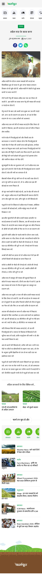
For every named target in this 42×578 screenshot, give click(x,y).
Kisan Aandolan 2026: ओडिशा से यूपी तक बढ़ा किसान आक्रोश (28, 525)
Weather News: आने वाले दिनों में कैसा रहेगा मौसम (28, 451)
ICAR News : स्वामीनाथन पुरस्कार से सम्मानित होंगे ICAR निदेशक (20, 511)
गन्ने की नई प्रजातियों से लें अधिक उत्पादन (9, 408)
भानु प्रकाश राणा (15, 38)
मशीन (23, 18)
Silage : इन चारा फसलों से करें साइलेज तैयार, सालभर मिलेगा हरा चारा (20, 496)
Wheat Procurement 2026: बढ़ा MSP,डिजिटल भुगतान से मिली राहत (20, 481)
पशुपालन (20, 490)
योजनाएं (32, 18)
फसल (14, 18)
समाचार (5, 18)
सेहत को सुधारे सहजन (30, 407)
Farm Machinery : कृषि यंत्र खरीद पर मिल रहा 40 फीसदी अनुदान (20, 466)
